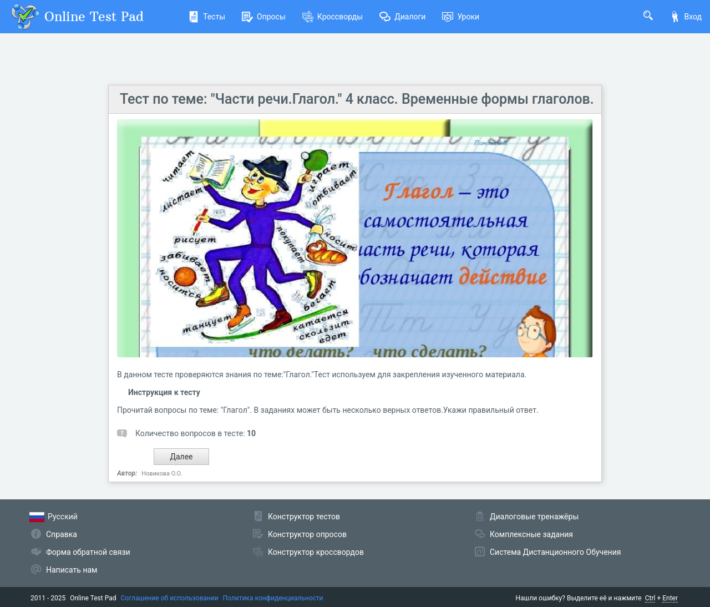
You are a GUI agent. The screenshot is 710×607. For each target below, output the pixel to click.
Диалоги (402, 16)
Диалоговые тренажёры (534, 516)
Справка (61, 534)
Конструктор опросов (307, 534)
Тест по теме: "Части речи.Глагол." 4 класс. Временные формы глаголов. (357, 99)
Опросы (264, 16)
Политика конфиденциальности (273, 598)
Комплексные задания (531, 534)
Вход (686, 16)
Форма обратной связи (88, 552)
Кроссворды (332, 16)
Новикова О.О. (161, 473)
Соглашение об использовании (170, 598)
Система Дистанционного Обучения (555, 552)
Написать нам (71, 569)
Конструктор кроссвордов (316, 552)
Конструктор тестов (304, 516)
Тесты (206, 16)
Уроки (460, 16)
